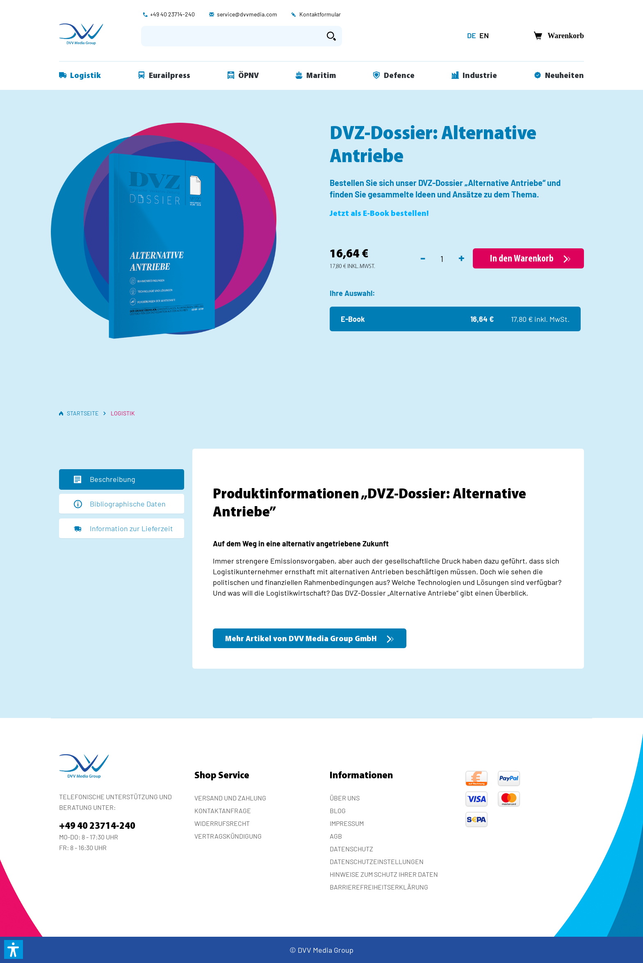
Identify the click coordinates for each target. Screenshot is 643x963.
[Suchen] (331, 36)
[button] (13, 949)
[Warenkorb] (556, 36)
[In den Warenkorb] (528, 258)
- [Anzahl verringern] (422, 257)
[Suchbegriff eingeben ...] (231, 36)
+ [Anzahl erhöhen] (461, 257)
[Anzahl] (442, 258)
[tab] (121, 479)
